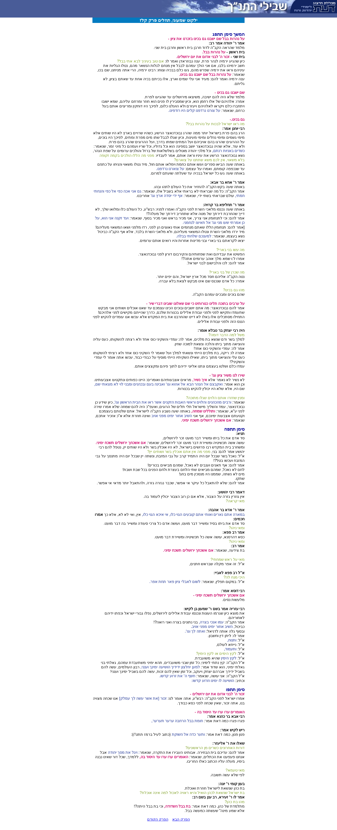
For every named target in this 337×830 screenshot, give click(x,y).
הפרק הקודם (157, 819)
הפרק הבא (181, 819)
